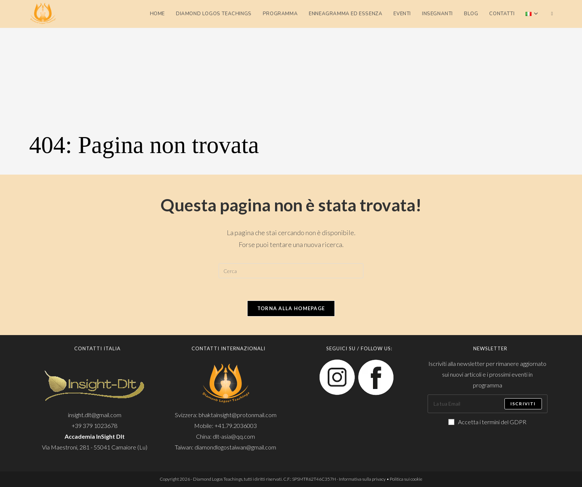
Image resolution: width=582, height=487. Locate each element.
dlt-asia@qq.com (234, 436)
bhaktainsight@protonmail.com (238, 414)
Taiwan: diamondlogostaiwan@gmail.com (225, 447)
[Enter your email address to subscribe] (487, 404)
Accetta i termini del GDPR (487, 421)
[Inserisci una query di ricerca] (291, 270)
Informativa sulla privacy (362, 479)
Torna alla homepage (291, 308)
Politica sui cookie (406, 479)
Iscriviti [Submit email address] (523, 403)
